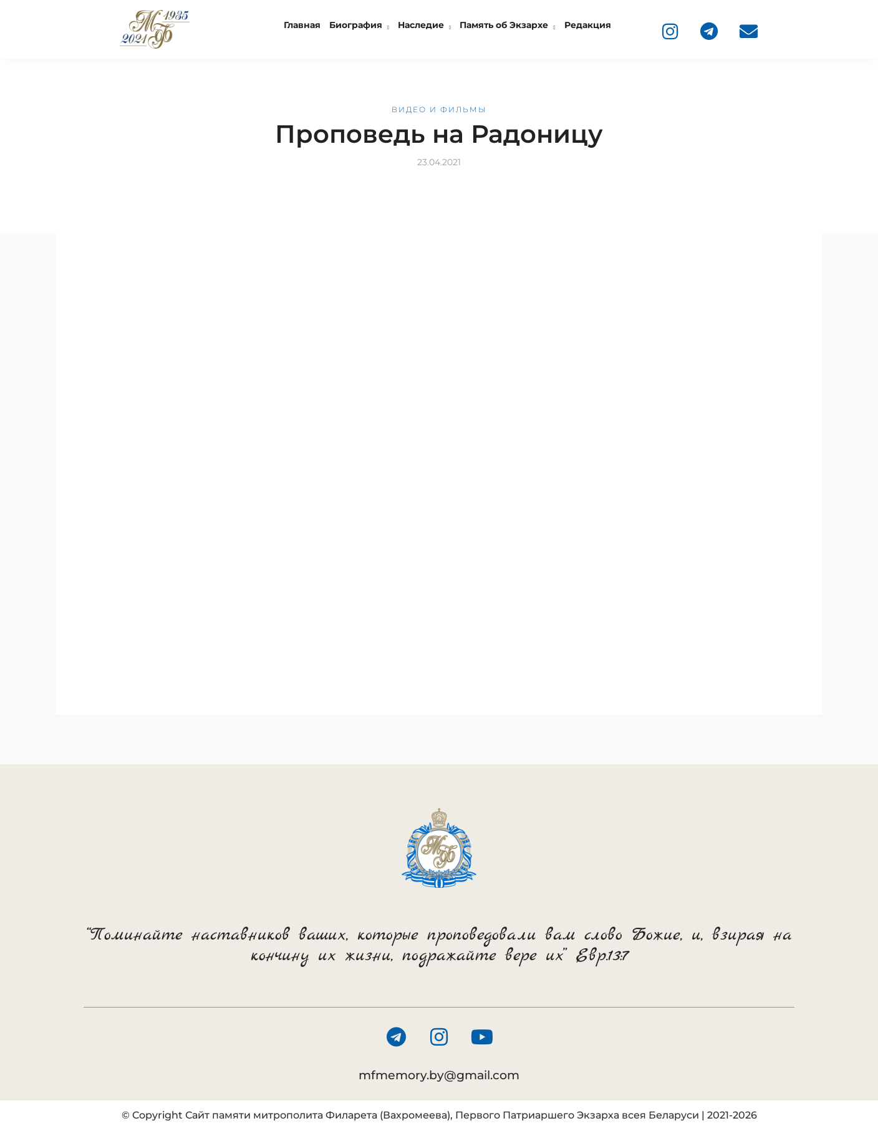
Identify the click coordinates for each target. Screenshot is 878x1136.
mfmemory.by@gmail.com (439, 1075)
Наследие (421, 25)
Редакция (587, 25)
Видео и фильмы (439, 109)
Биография (355, 25)
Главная (302, 25)
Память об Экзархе (504, 25)
